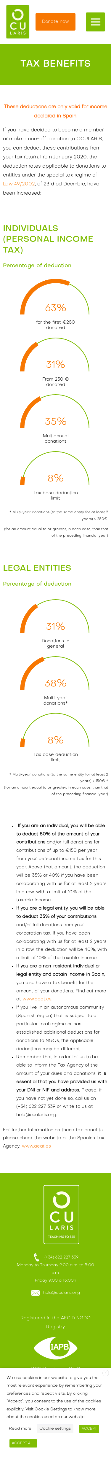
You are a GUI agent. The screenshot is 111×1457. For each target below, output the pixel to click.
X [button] (105, 1373)
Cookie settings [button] (55, 1429)
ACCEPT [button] (89, 1429)
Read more (20, 1429)
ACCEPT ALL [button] (23, 1443)
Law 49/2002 (19, 184)
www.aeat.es (37, 999)
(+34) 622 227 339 (55, 1257)
